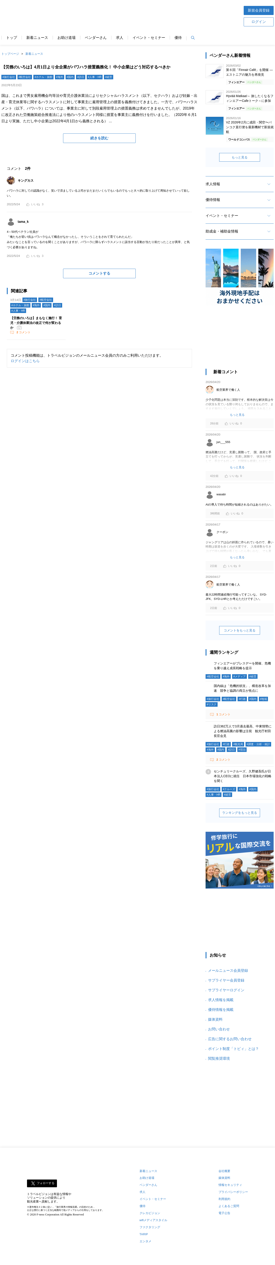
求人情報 (213, 184)
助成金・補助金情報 (222, 231)
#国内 (70, 77)
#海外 (59, 77)
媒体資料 (215, 1019)
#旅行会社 (8, 77)
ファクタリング (150, 1227)
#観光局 (238, 744)
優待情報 (213, 200)
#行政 (242, 699)
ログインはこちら (25, 361)
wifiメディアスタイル (153, 1220)
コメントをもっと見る (239, 630)
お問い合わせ (219, 1029)
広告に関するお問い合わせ (230, 1039)
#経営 (108, 77)
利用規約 (224, 1199)
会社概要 (224, 1171)
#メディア (239, 676)
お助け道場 (66, 38)
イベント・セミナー (149, 38)
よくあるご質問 (229, 1206)
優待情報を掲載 (220, 1010)
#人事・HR (94, 77)
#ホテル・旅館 (43, 77)
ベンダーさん (96, 38)
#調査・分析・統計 (258, 744)
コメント (23, 332)
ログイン (258, 22)
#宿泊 (242, 749)
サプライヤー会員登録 (226, 980)
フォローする (45, 1183)
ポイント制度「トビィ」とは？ (233, 1049)
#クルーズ (229, 789)
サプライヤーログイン (226, 990)
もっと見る (240, 157)
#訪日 (80, 77)
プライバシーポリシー (233, 1192)
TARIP (144, 1234)
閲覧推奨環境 (219, 1058)
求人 (119, 38)
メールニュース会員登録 (228, 970)
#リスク (211, 704)
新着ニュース (37, 38)
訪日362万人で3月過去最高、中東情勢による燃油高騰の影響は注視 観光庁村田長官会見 (243, 731)
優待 (178, 38)
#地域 (263, 699)
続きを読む (99, 138)
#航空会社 (25, 77)
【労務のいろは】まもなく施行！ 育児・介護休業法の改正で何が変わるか (36, 322)
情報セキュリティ (230, 1185)
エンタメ (145, 1241)
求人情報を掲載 (220, 1000)
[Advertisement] (152, 15)
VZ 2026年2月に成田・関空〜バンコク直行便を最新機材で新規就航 (250, 127)
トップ (11, 38)
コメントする (99, 273)
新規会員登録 (259, 10)
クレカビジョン (150, 1213)
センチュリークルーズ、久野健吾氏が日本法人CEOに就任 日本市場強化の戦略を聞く (242, 776)
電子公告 (224, 1213)
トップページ (10, 53)
